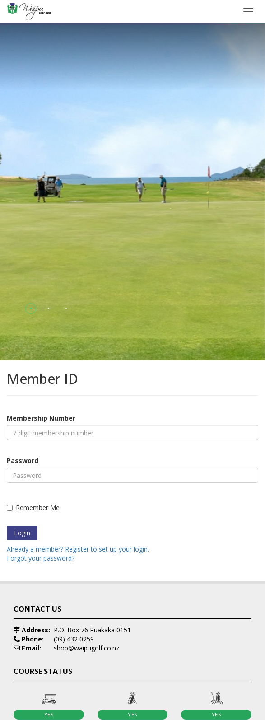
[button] (31, 308)
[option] (70, 567)
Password (22, 460)
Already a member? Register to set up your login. (78, 549)
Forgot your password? (40, 558)
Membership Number (41, 418)
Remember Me (33, 507)
